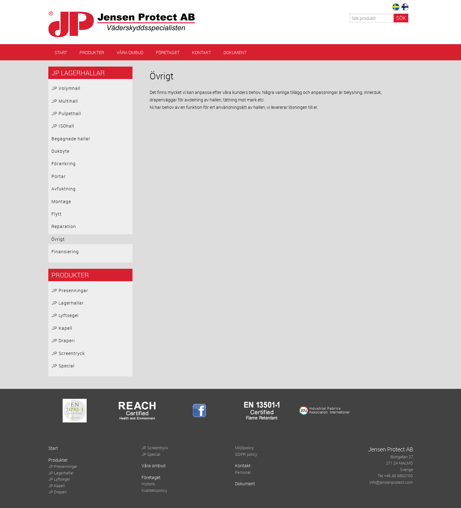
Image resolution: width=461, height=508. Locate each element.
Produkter (91, 52)
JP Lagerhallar (78, 72)
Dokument (235, 52)
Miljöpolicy (244, 447)
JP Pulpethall (66, 113)
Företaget (168, 52)
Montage (61, 201)
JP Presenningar (69, 290)
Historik (148, 484)
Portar (58, 176)
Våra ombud (130, 52)
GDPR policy (246, 454)
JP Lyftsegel (65, 315)
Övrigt (58, 239)
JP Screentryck (68, 353)
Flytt (56, 214)
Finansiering (65, 251)
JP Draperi (63, 340)
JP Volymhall (65, 88)
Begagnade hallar (70, 139)
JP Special (62, 366)
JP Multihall (64, 101)
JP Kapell (61, 328)
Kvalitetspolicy (154, 490)
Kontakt (201, 52)
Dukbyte (60, 151)
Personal (243, 472)
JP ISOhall (62, 126)
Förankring (63, 163)
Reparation (63, 226)
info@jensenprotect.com (391, 482)
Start (61, 52)
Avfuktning (63, 189)
